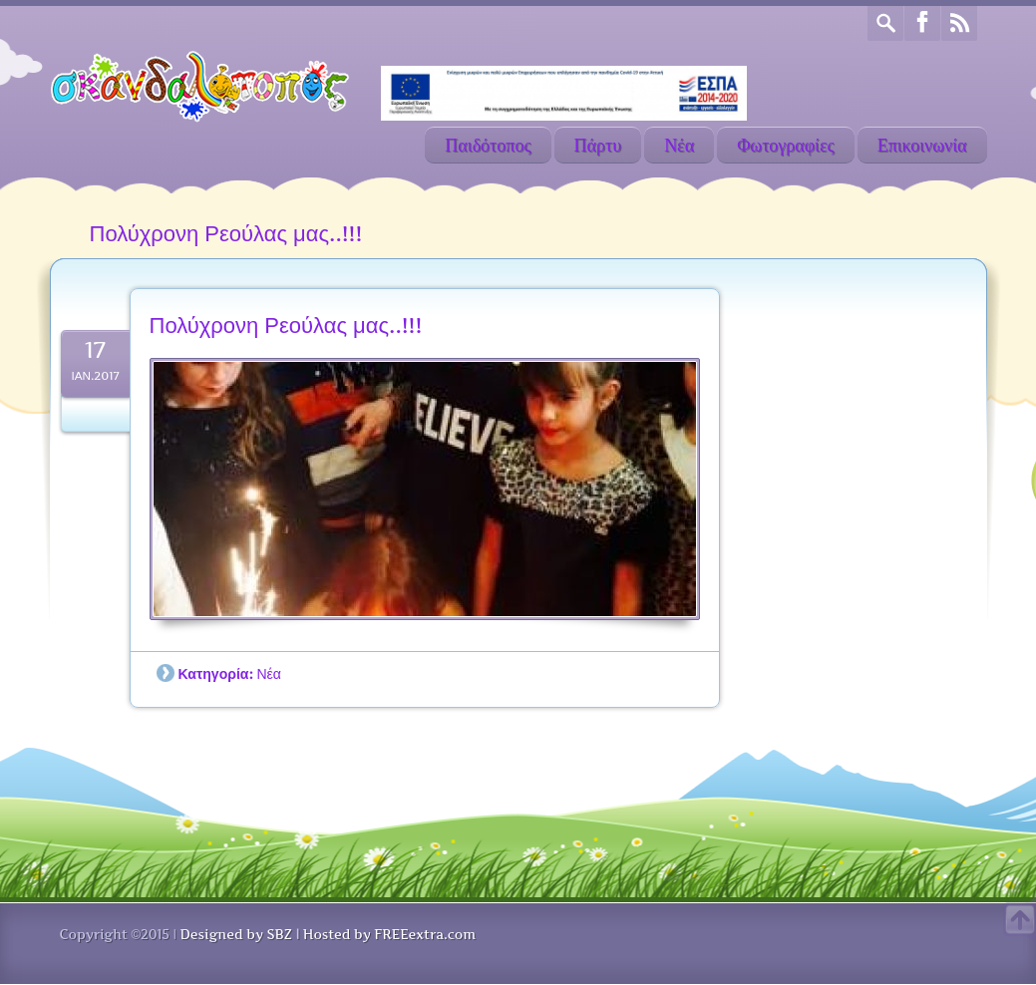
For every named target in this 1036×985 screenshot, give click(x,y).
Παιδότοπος (487, 145)
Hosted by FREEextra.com (389, 934)
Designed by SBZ (235, 934)
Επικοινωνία (922, 145)
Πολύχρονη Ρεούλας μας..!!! (286, 325)
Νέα (679, 145)
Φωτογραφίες (786, 145)
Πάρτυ (598, 145)
